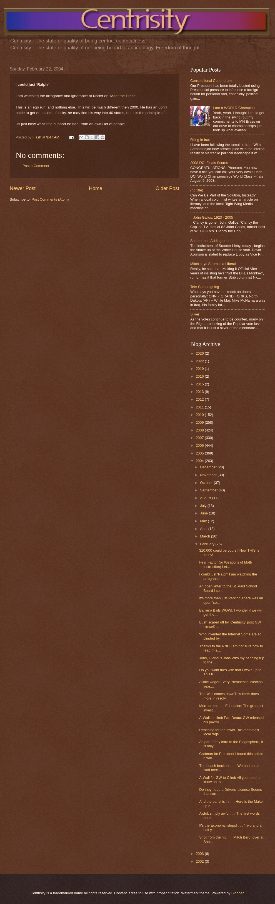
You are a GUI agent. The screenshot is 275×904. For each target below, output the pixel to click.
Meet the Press (123, 96)
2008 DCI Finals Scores (209, 163)
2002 (200, 861)
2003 (200, 854)
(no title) (196, 190)
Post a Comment (35, 166)
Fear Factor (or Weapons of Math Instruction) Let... (225, 564)
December (209, 467)
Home (95, 188)
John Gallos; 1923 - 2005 (213, 217)
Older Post (167, 188)
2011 (200, 407)
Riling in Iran (200, 140)
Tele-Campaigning (204, 287)
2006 (200, 445)
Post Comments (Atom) (50, 199)
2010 (200, 415)
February (207, 544)
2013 (200, 392)
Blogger (237, 893)
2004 (200, 461)
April (204, 529)
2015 (200, 384)
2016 (200, 376)
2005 (200, 453)
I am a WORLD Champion (234, 108)
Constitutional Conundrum (211, 81)
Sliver (194, 314)
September (209, 490)
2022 (200, 361)
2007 (200, 438)
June (204, 513)
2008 (200, 430)
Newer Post (23, 188)
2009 (200, 422)
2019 (200, 369)
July (203, 506)
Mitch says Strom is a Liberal (213, 264)
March (205, 536)
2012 (200, 399)
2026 (200, 353)
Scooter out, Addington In (210, 241)
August (206, 498)
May (204, 521)
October (207, 483)
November (209, 475)
